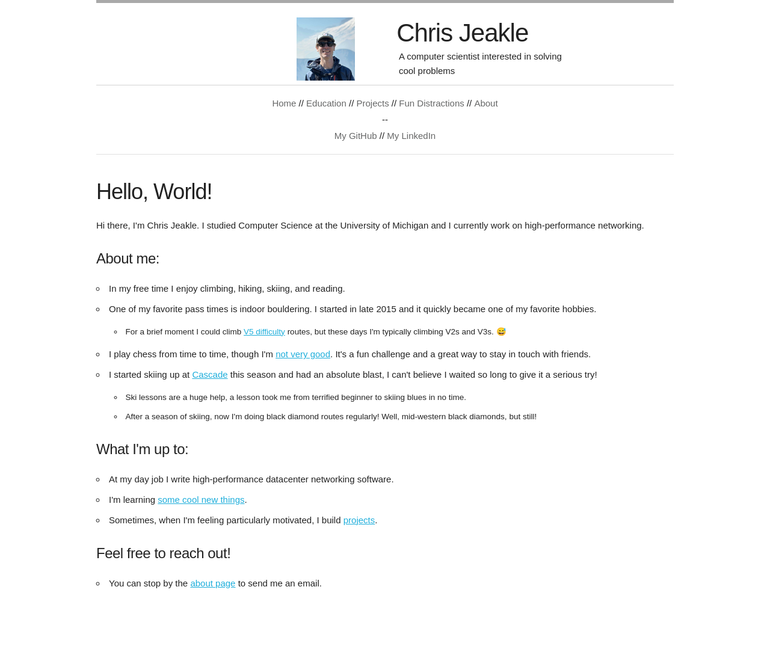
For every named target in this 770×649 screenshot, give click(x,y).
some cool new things (201, 499)
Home (284, 103)
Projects (372, 103)
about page (212, 583)
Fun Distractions (431, 103)
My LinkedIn (411, 136)
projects (359, 520)
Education (326, 103)
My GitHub (355, 136)
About (485, 103)
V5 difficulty (264, 331)
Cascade (209, 374)
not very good (303, 354)
